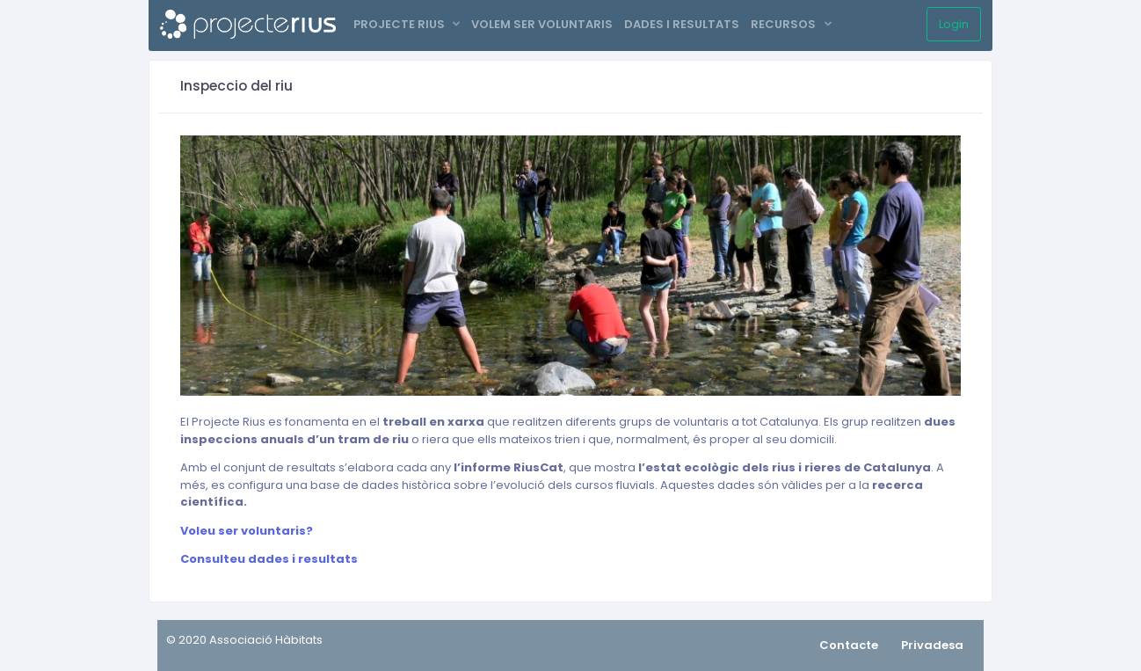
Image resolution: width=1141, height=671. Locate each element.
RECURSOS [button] (784, 24)
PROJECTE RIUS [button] (400, 24)
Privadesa (932, 645)
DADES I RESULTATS (681, 24)
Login (954, 24)
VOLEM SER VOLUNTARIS (542, 24)
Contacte (848, 645)
